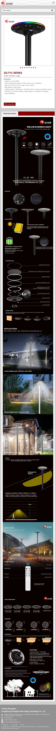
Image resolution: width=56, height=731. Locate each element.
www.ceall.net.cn (15, 728)
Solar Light (14, 724)
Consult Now (9, 104)
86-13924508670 (8, 717)
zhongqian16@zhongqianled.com (12, 722)
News (23, 724)
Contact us (5, 724)
